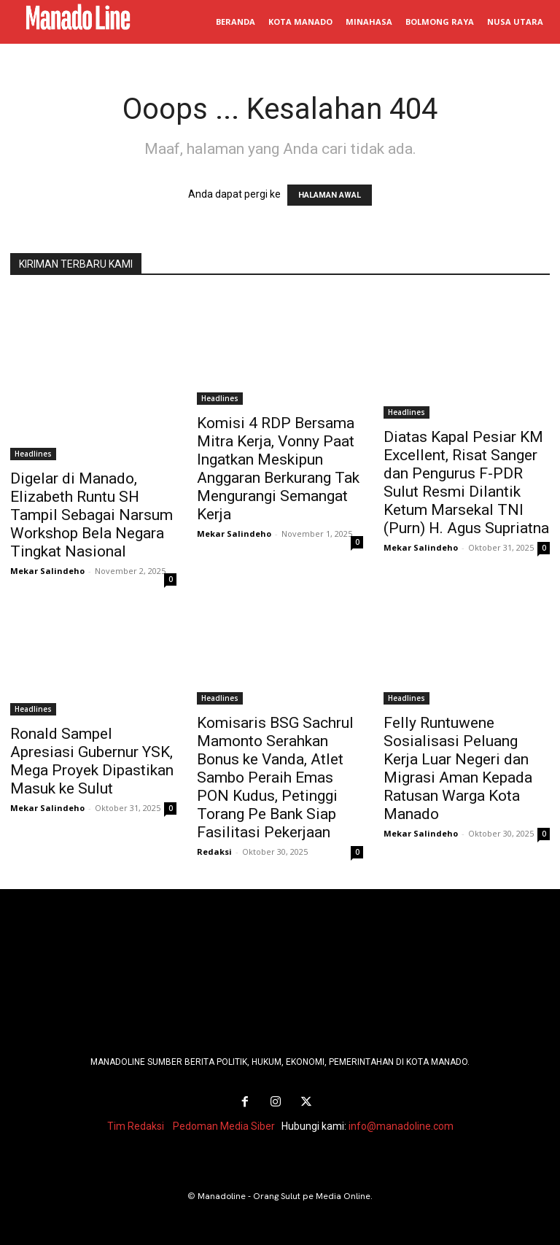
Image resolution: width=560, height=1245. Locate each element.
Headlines (33, 454)
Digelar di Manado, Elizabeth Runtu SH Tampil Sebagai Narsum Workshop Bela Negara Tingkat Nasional (91, 515)
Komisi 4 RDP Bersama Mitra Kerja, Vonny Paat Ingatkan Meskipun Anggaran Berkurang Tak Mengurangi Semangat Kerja (278, 468)
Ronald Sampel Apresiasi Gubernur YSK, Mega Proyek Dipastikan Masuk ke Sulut (92, 761)
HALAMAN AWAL (329, 195)
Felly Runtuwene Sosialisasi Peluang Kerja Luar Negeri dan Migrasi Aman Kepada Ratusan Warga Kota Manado (458, 768)
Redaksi (214, 851)
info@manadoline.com (401, 1125)
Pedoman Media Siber (224, 1125)
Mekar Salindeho (47, 570)
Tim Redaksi (135, 1125)
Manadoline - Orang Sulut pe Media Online (284, 1195)
